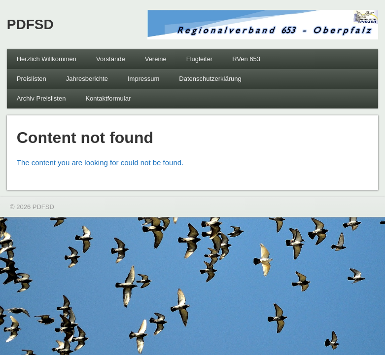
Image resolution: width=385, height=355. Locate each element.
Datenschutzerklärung (210, 78)
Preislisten (31, 78)
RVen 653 (246, 59)
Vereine (156, 59)
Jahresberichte (87, 78)
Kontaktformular (108, 98)
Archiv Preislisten (41, 98)
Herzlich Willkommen (46, 59)
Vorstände (110, 59)
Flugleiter (199, 59)
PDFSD (30, 24)
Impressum (143, 78)
